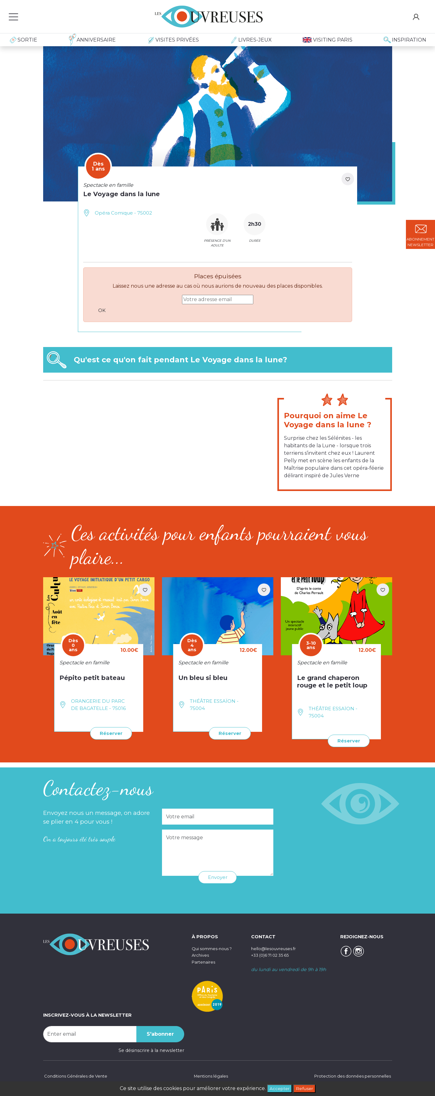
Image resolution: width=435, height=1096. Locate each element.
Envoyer (217, 877)
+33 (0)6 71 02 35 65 (273, 954)
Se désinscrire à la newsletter (151, 1050)
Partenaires (205, 961)
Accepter (278, 1088)
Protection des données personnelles (349, 1076)
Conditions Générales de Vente (78, 1076)
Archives (201, 954)
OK (103, 310)
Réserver (110, 733)
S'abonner (160, 1033)
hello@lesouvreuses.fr (276, 947)
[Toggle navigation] (13, 16)
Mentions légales (209, 1076)
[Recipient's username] (90, 1033)
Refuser (306, 1088)
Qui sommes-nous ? (215, 947)
